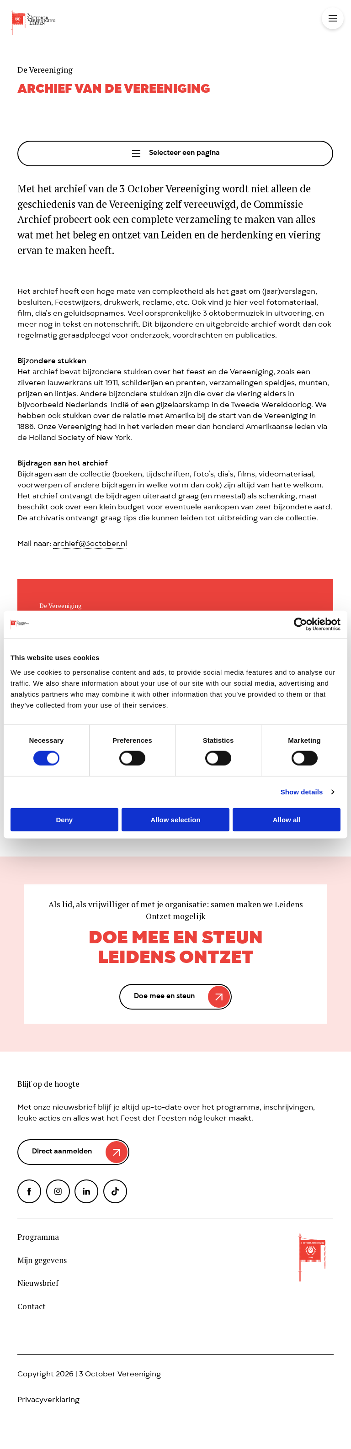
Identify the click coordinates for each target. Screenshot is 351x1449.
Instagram (58, 1191)
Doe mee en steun (164, 996)
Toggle (333, 18)
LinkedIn (86, 1191)
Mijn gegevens (42, 1260)
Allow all (287, 819)
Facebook (29, 1191)
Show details (302, 792)
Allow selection (175, 819)
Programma (38, 1237)
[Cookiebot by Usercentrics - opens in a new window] (300, 624)
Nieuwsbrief (37, 1283)
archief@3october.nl (90, 544)
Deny (64, 819)
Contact (31, 1306)
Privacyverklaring (48, 1400)
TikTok (115, 1191)
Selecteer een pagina (184, 153)
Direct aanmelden (62, 1152)
